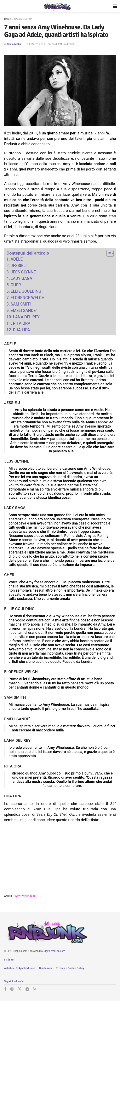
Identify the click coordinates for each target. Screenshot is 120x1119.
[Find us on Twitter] (19, 989)
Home (7, 19)
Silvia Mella (14, 44)
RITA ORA (21, 323)
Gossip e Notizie (23, 19)
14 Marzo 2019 (36, 44)
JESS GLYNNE (23, 272)
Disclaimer (45, 968)
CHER (16, 285)
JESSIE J (19, 265)
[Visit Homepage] (57, 6)
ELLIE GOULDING (26, 291)
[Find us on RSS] (34, 989)
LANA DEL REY (26, 317)
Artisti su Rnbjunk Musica (19, 968)
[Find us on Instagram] (11, 989)
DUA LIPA (21, 329)
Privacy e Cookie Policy (70, 968)
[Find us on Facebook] (5, 989)
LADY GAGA (21, 278)
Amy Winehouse (25, 895)
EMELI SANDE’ (24, 310)
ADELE (17, 259)
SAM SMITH (22, 304)
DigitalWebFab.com (54, 951)
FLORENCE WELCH (27, 297)
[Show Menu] (115, 6)
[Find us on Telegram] (27, 989)
